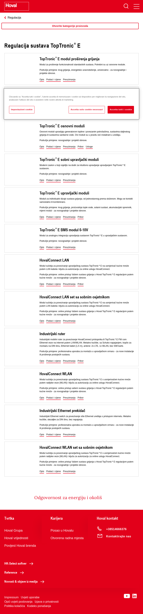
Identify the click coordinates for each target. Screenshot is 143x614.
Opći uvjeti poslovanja (18, 601)
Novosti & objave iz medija (25, 581)
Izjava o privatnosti (47, 601)
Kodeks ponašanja (39, 606)
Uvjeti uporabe (30, 597)
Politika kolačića (14, 606)
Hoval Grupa (13, 530)
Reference (15, 572)
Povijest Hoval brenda (20, 545)
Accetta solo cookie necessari (87, 109)
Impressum (11, 597)
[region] (70, 29)
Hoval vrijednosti (16, 538)
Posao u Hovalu (62, 530)
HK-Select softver (19, 563)
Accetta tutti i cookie (121, 109)
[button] (42, 80)
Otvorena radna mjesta (67, 538)
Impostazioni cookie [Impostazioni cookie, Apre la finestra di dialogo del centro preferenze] (22, 109)
